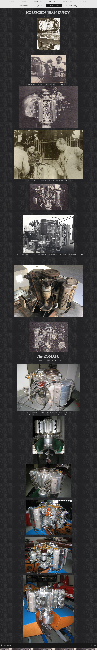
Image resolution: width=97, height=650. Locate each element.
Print (3, 645)
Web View (92, 645)
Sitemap (9, 645)
